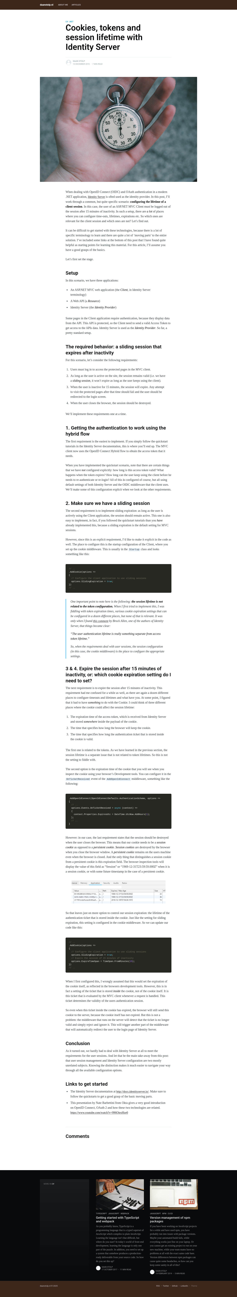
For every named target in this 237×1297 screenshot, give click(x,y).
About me (63, 5)
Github (175, 1286)
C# (67, 21)
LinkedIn (184, 1286)
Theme (194, 1286)
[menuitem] (63, 5)
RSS (158, 1286)
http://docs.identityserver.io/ (133, 1091)
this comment (101, 621)
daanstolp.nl (46, 4)
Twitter (166, 1286)
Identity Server (97, 196)
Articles (76, 5)
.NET (71, 21)
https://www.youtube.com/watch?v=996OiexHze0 (100, 1112)
